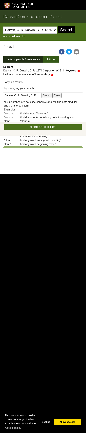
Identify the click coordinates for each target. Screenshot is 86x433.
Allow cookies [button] (67, 422)
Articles (51, 59)
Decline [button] (46, 422)
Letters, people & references (23, 59)
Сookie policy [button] (13, 427)
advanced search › (14, 36)
